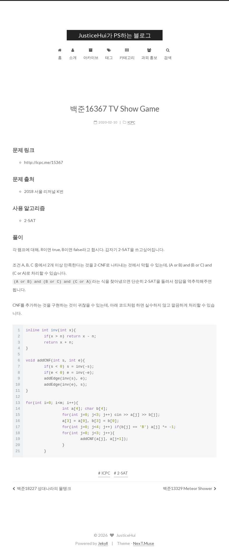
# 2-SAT (121, 469)
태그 (109, 54)
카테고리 (127, 54)
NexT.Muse (143, 543)
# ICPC (104, 469)
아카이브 (90, 54)
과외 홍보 (149, 54)
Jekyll (103, 543)
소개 (73, 54)
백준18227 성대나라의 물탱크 (42, 484)
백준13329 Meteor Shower (189, 484)
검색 (168, 54)
